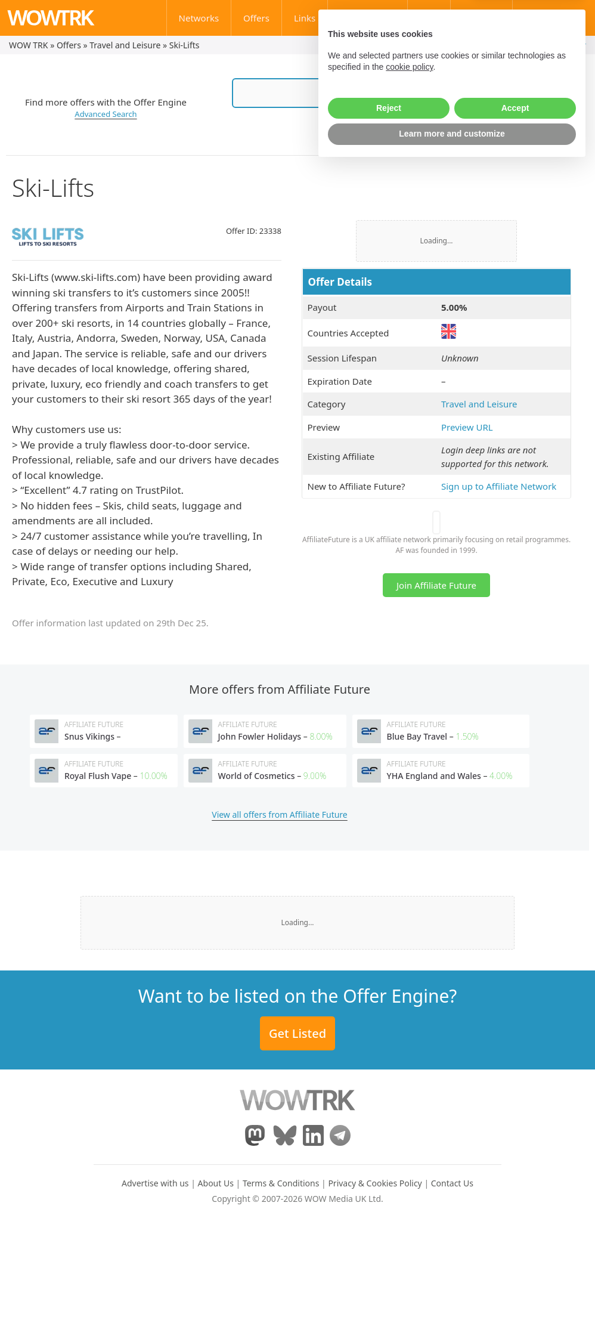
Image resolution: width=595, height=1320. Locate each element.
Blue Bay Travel (417, 736)
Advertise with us (155, 1183)
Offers (256, 18)
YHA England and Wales (434, 775)
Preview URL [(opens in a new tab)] (467, 427)
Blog (429, 18)
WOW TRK (28, 45)
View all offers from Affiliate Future (280, 814)
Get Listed (297, 1033)
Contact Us (560, 18)
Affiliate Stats (367, 18)
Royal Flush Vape (97, 775)
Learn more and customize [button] (451, 1287)
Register (570, 45)
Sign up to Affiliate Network (498, 486)
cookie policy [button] (409, 1220)
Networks (199, 18)
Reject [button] (388, 1261)
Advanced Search (106, 114)
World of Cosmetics (256, 775)
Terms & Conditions (281, 1183)
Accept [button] (515, 1261)
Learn (487, 18)
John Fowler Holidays (260, 736)
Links (304, 18)
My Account (522, 45)
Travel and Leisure (124, 45)
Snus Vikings (89, 736)
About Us (216, 1183)
